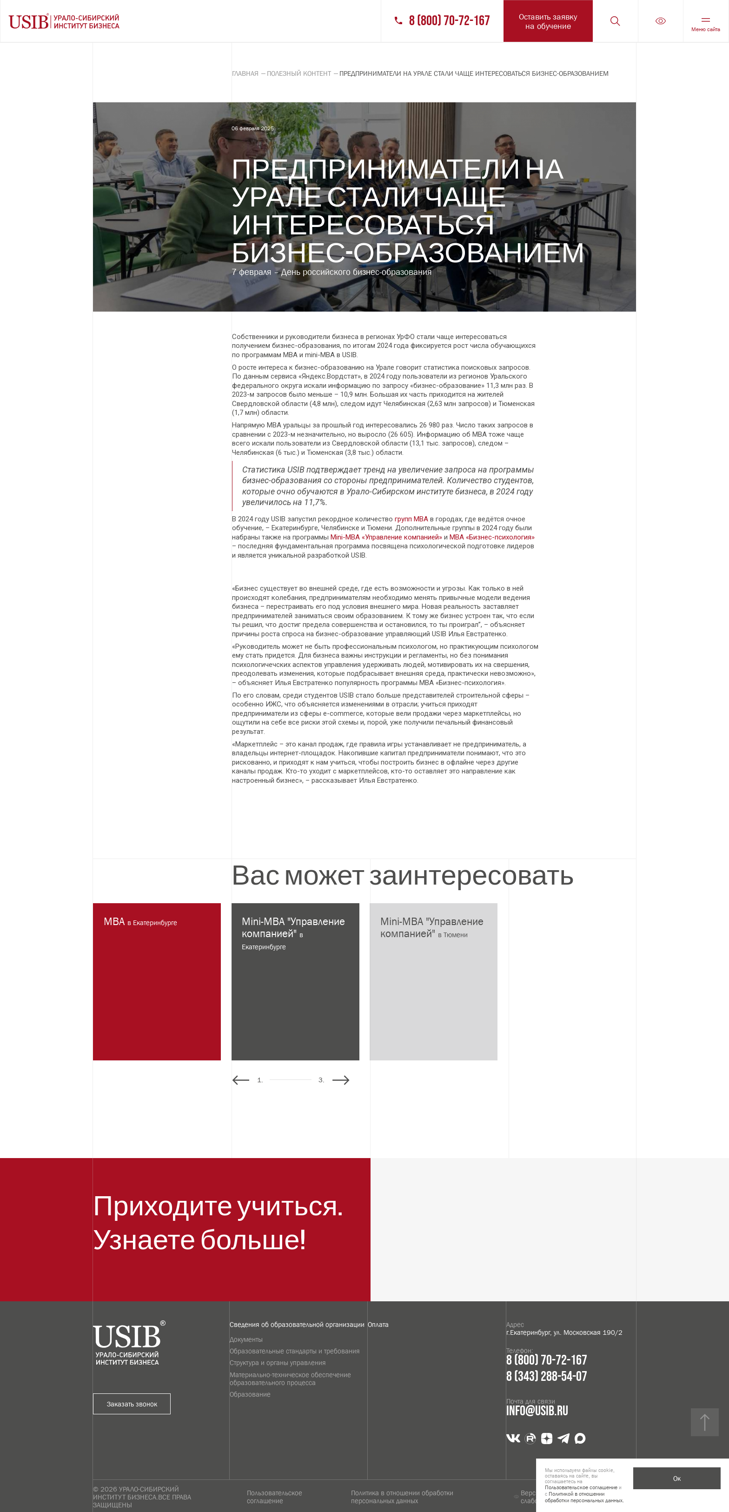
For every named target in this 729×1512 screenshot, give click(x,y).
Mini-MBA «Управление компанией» (386, 537)
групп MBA (411, 519)
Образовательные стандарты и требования (295, 1351)
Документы (246, 1339)
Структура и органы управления (278, 1362)
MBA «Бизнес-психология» (492, 537)
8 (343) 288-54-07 (546, 1377)
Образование (250, 1394)
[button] (341, 1080)
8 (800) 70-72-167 (449, 21)
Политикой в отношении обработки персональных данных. (584, 1497)
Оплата (378, 1324)
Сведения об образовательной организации (297, 1324)
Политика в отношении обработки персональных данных (402, 1497)
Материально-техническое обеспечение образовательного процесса (290, 1378)
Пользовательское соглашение (274, 1497)
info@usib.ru (537, 1411)
